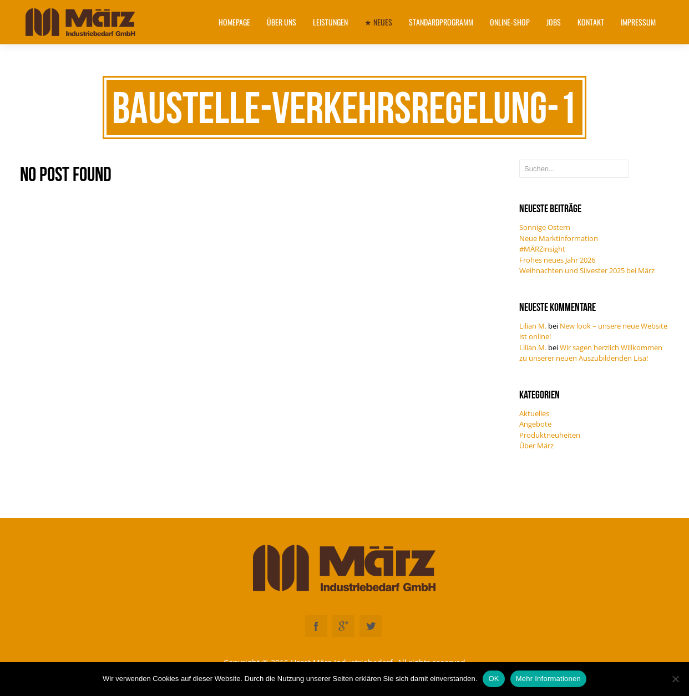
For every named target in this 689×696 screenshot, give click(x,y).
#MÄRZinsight (542, 249)
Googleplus (343, 626)
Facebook (316, 626)
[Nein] (675, 678)
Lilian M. (532, 326)
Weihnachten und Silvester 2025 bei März (587, 270)
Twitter (370, 626)
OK (493, 678)
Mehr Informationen (548, 678)
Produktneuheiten (549, 435)
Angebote (535, 424)
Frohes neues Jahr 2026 (557, 260)
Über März (536, 446)
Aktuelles (534, 413)
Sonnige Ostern (544, 227)
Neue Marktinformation (558, 238)
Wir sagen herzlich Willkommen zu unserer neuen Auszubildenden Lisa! (590, 353)
